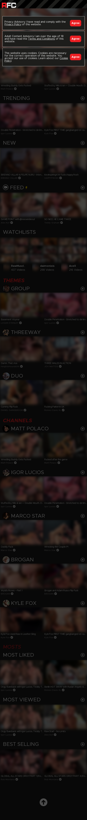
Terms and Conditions (41, 39)
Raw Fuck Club (9, 5)
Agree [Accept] (76, 23)
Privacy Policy (13, 24)
